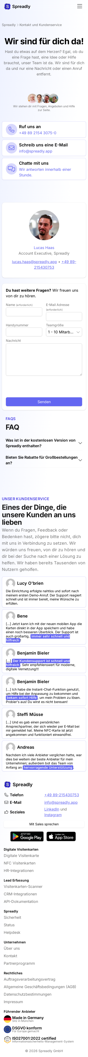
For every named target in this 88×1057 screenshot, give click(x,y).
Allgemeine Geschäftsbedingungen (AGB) (40, 986)
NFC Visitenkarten (19, 863)
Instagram (53, 814)
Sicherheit (12, 917)
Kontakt (10, 955)
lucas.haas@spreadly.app (32, 261)
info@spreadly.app (61, 802)
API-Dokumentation (21, 901)
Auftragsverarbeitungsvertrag (29, 979)
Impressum (13, 1001)
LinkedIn (51, 809)
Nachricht (13, 340)
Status (9, 925)
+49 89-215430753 (61, 795)
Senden (44, 401)
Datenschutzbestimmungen (27, 994)
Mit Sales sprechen (44, 824)
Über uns (12, 948)
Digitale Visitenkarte (21, 855)
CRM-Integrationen (20, 894)
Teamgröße (55, 325)
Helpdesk (12, 932)
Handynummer (17, 325)
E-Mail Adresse (57, 307)
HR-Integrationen (19, 870)
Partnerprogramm (19, 963)
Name (19, 305)
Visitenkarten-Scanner (23, 886)
